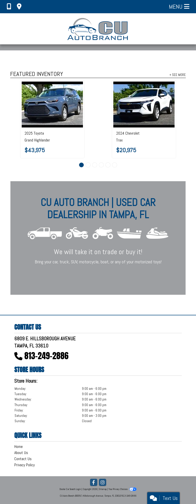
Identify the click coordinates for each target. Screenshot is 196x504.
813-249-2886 (46, 356)
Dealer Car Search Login (70, 489)
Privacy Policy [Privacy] (24, 465)
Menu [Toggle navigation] (179, 6)
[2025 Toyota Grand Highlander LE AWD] (52, 104)
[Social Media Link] (102, 483)
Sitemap (103, 489)
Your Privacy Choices (122, 489)
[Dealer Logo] (98, 28)
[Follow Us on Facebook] (93, 483)
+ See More (177, 75)
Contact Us (23, 458)
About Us (21, 452)
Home (18, 446)
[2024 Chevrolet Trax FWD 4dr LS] (144, 104)
